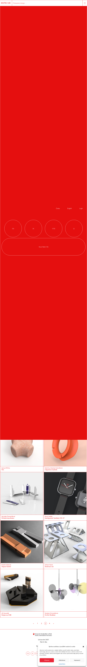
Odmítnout (62, 660)
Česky (58, 208)
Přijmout (46, 660)
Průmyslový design (19, 3)
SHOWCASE (6, 3)
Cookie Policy (62, 664)
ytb (37, 653)
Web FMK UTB (43, 247)
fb (28, 653)
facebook (13, 228)
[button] (83, 647)
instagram (33, 228)
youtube (53, 228)
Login (81, 208)
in (32, 653)
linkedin (74, 228)
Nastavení (77, 660)
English (69, 208)
